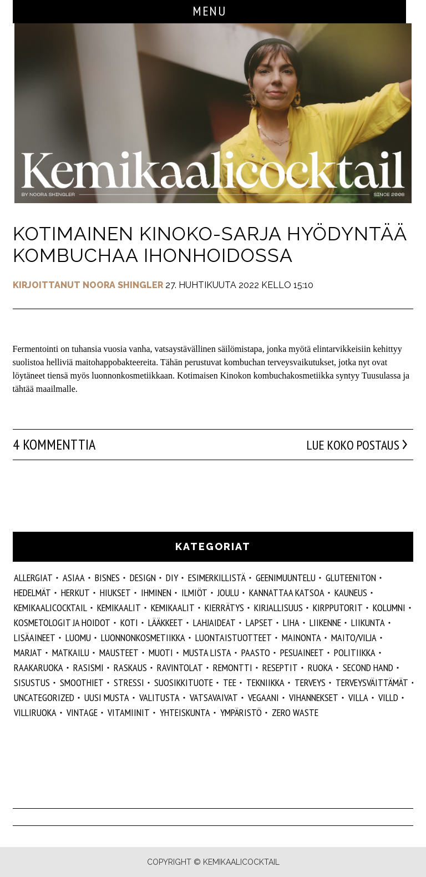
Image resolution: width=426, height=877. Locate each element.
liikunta (368, 622)
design (143, 577)
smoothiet (82, 682)
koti (129, 622)
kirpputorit (338, 607)
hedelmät (32, 592)
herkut (75, 592)
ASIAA (74, 577)
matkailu (70, 652)
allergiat (33, 577)
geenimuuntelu (286, 577)
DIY (172, 577)
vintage (82, 712)
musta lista (207, 652)
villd (388, 697)
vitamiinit (129, 712)
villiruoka (35, 712)
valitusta (159, 697)
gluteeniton (351, 577)
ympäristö (241, 712)
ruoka (320, 667)
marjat (28, 652)
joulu (228, 592)
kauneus (350, 592)
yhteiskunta (185, 712)
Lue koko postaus (347, 444)
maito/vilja (354, 637)
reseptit (280, 667)
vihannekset (313, 697)
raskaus (130, 667)
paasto (255, 652)
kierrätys (224, 607)
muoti (161, 652)
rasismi (88, 667)
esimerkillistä (217, 577)
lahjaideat (214, 622)
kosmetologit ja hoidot (62, 622)
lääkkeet (165, 622)
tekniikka (265, 682)
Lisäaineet (34, 637)
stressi (129, 682)
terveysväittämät (372, 682)
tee (229, 682)
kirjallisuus (278, 607)
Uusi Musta (106, 697)
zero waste (295, 712)
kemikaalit (173, 607)
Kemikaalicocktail (50, 607)
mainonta (301, 637)
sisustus (32, 682)
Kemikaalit (119, 607)
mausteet (119, 652)
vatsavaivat (214, 697)
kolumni (389, 607)
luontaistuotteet (233, 637)
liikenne (325, 622)
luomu (78, 637)
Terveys (310, 682)
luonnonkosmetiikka (143, 637)
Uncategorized (44, 697)
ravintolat (180, 667)
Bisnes (107, 577)
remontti (232, 667)
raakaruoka (38, 667)
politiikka (355, 652)
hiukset (115, 592)
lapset (259, 622)
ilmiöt (194, 592)
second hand (368, 667)
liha (291, 622)
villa (358, 697)
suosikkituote (183, 682)
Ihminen (156, 592)
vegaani (263, 697)
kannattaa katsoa (286, 592)
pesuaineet (302, 652)
